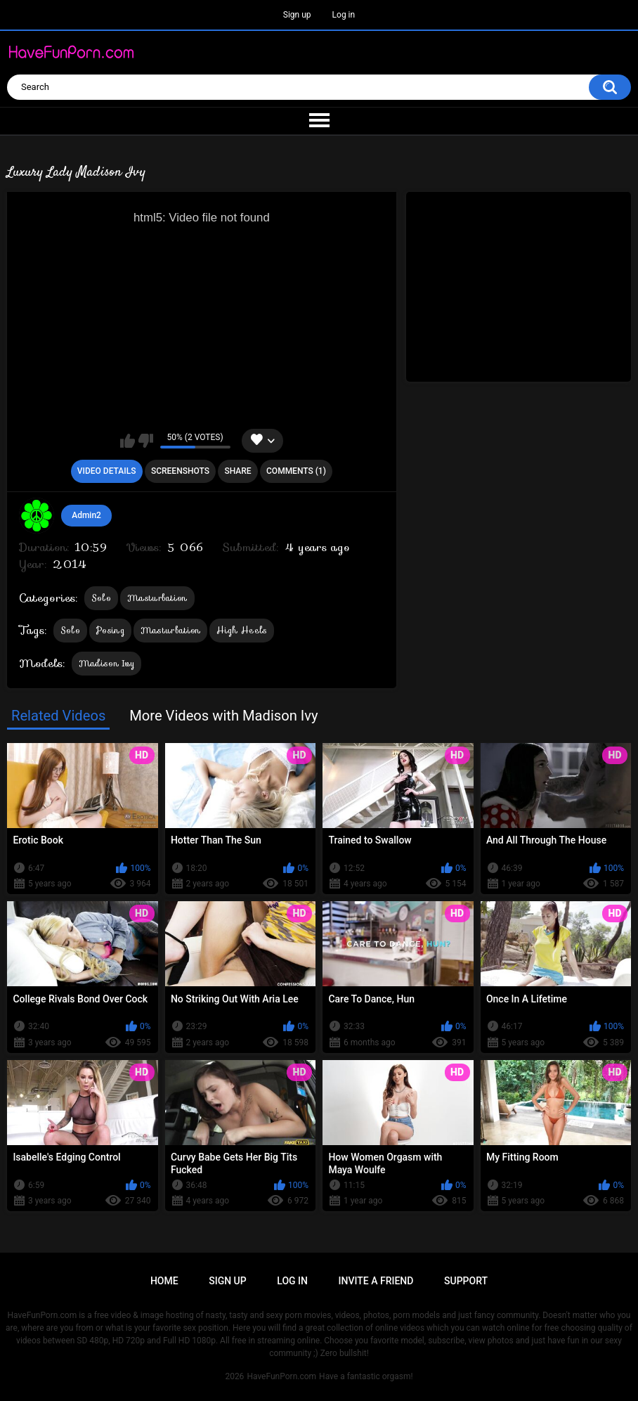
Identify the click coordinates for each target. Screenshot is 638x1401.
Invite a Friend (376, 1280)
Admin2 (86, 515)
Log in (344, 15)
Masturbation (157, 598)
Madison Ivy (106, 663)
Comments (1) (296, 471)
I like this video (127, 441)
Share (237, 471)
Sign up (297, 15)
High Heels (241, 630)
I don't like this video (145, 441)
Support (466, 1280)
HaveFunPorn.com (281, 1376)
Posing (110, 630)
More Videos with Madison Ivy (223, 715)
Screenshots (180, 471)
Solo (101, 598)
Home (164, 1280)
